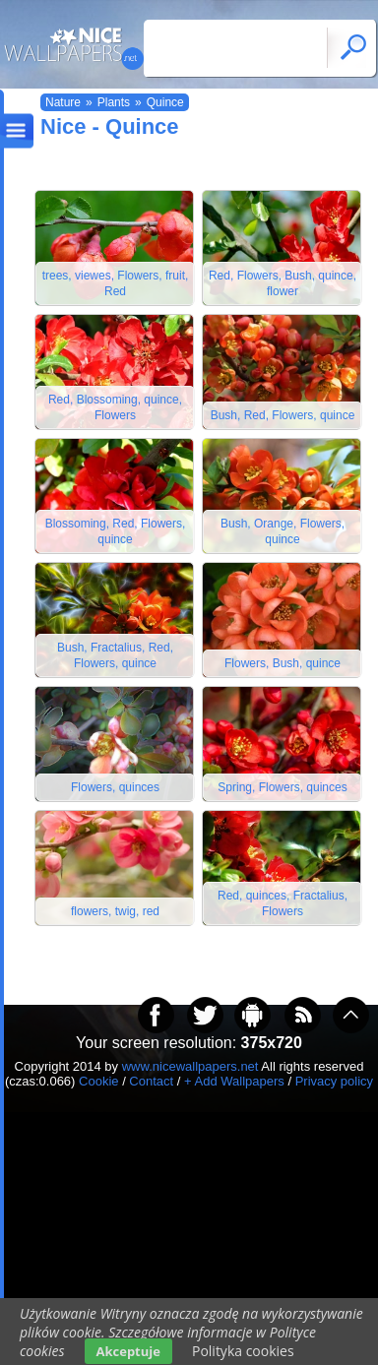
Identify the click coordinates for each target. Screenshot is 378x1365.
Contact (151, 1081)
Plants (113, 102)
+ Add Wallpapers (234, 1081)
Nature (63, 102)
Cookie (98, 1081)
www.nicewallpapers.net (190, 1066)
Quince (165, 102)
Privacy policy (334, 1081)
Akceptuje (128, 1351)
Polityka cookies (243, 1350)
